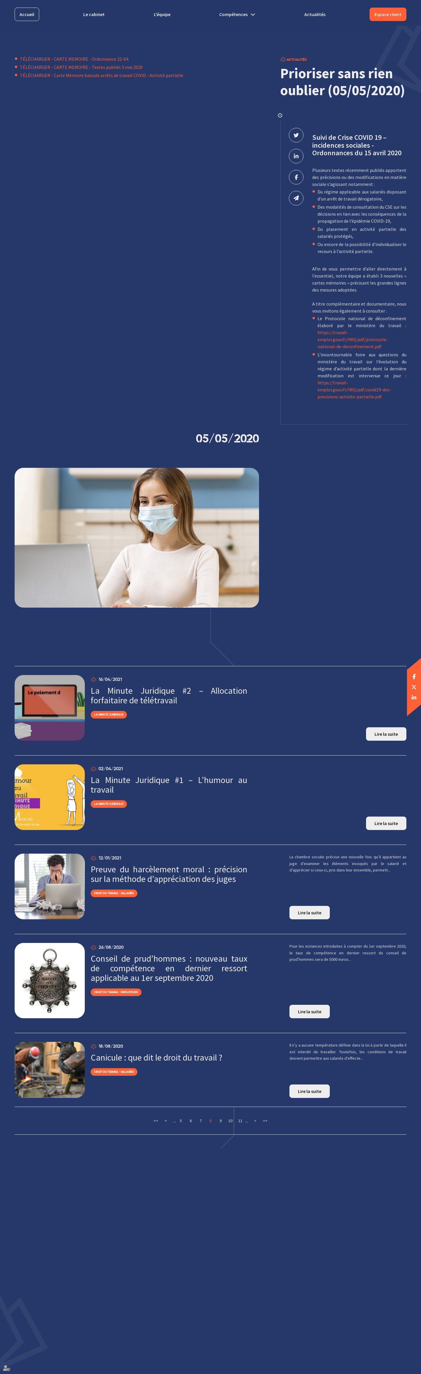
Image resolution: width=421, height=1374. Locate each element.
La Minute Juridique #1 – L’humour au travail (169, 784)
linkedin (414, 697)
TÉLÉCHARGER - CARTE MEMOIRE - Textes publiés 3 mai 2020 (81, 67)
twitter (414, 687)
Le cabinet (94, 14)
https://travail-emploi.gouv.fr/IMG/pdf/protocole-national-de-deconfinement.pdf (353, 339)
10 (230, 1120)
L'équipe (162, 14)
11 (240, 1120)
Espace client (388, 14)
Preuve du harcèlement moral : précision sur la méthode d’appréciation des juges (169, 874)
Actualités (314, 14)
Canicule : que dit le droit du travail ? (156, 1057)
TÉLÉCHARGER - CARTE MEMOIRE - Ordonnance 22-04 (74, 59)
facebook (414, 676)
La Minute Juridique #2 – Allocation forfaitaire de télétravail (169, 695)
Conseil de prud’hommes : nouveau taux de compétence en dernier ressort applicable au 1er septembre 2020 (169, 968)
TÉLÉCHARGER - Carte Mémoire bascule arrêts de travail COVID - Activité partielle (101, 75)
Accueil (27, 14)
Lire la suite (386, 734)
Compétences (233, 14)
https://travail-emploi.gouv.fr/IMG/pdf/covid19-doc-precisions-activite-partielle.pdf (354, 390)
